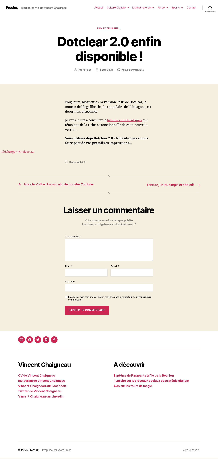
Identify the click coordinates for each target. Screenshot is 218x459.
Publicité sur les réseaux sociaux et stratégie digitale (154, 381)
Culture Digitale (116, 7)
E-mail (115, 267)
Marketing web (141, 7)
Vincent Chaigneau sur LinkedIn (42, 397)
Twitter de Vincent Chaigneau (41, 391)
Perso (161, 7)
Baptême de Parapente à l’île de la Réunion (146, 376)
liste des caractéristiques (125, 121)
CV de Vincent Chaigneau (37, 376)
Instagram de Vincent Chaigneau (43, 381)
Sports (175, 7)
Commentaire (73, 236)
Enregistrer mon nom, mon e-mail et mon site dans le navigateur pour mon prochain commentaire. (109, 299)
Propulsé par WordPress (56, 450)
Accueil (98, 7)
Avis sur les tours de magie (134, 386)
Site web (70, 281)
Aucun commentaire (133, 70)
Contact (191, 7)
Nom (68, 267)
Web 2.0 (81, 162)
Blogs (72, 162)
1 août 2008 (106, 70)
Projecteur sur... (109, 28)
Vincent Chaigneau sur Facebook (43, 386)
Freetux (12, 7)
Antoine (86, 70)
